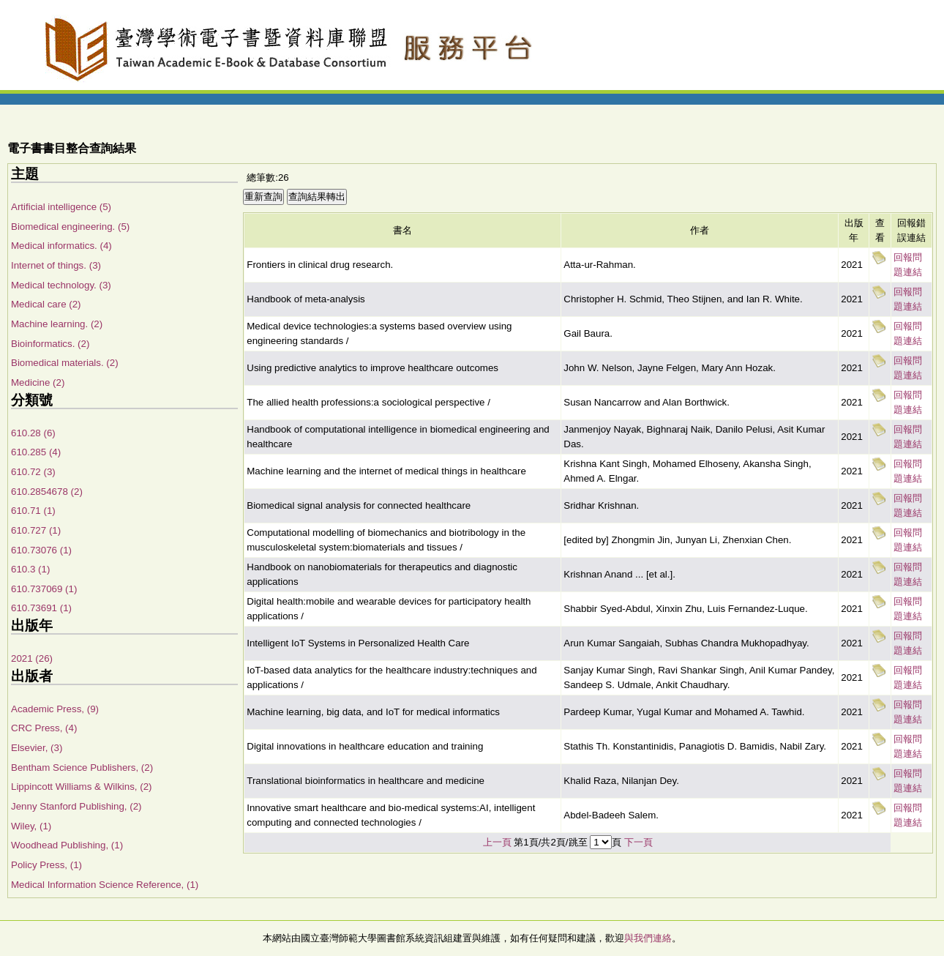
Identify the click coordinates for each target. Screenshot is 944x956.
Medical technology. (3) (61, 285)
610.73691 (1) (41, 607)
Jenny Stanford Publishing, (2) (76, 806)
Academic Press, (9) (55, 708)
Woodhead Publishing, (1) (67, 845)
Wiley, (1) (31, 826)
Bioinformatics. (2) (50, 343)
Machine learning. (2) (56, 323)
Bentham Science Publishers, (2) (82, 767)
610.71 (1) (33, 510)
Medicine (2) (37, 382)
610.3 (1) (30, 569)
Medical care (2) (46, 304)
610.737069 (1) (44, 588)
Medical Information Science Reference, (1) (104, 884)
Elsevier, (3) (36, 747)
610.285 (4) (36, 452)
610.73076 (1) (41, 550)
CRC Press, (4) (44, 727)
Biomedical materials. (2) (65, 362)
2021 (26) (32, 658)
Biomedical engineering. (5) (70, 226)
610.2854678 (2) (47, 491)
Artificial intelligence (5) (61, 206)
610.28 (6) (33, 432)
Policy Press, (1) (46, 864)
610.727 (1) (36, 530)
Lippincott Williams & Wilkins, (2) (81, 786)
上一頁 (497, 842)
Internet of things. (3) (56, 265)
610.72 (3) (33, 471)
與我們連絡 (648, 938)
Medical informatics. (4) (61, 245)
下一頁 (638, 842)
